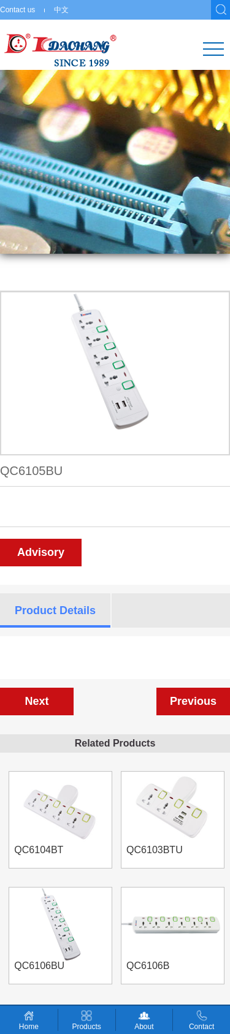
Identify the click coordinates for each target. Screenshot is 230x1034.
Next (36, 701)
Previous (193, 701)
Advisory (40, 552)
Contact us (17, 10)
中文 (61, 10)
